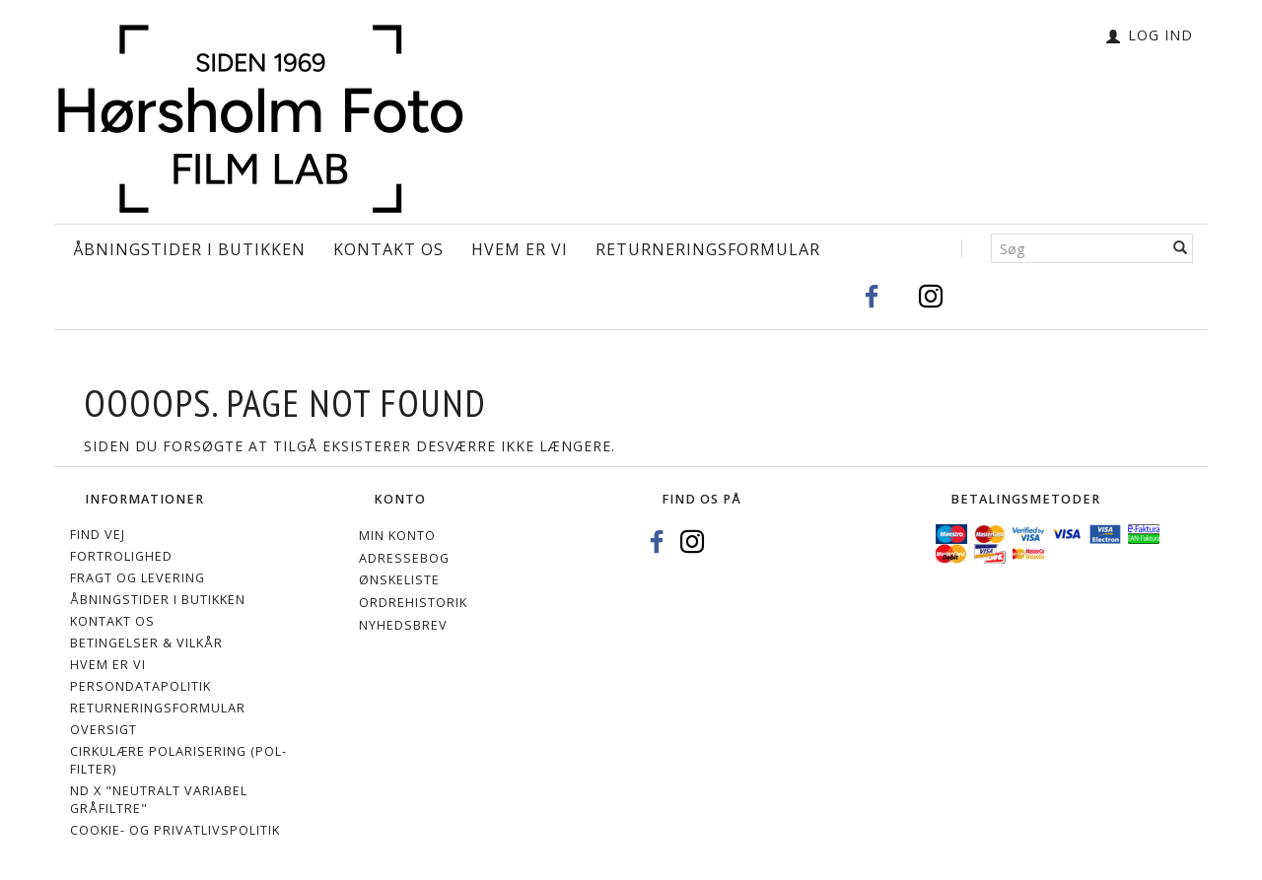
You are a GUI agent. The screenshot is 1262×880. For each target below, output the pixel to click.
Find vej (97, 534)
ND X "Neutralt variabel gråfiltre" (158, 799)
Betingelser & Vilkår (146, 643)
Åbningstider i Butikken (189, 249)
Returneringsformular (708, 249)
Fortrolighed (121, 556)
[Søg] (1180, 248)
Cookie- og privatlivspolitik (175, 830)
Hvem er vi (519, 249)
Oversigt (103, 729)
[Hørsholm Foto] (260, 114)
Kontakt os (388, 249)
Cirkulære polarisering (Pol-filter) (178, 760)
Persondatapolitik (140, 686)
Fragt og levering (137, 578)
